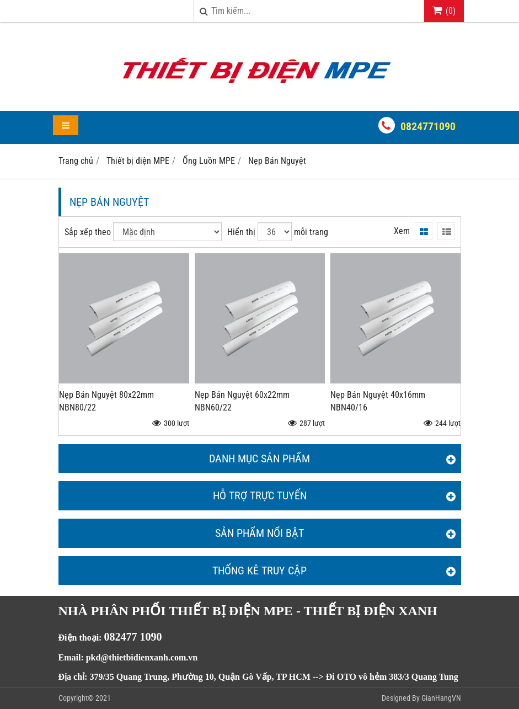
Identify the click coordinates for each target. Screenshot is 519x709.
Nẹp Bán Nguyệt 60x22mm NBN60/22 (242, 401)
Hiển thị (241, 232)
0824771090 (428, 126)
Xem (402, 231)
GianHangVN (441, 698)
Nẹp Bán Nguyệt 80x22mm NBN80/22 (106, 401)
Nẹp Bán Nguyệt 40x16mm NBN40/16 (377, 401)
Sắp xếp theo (88, 232)
